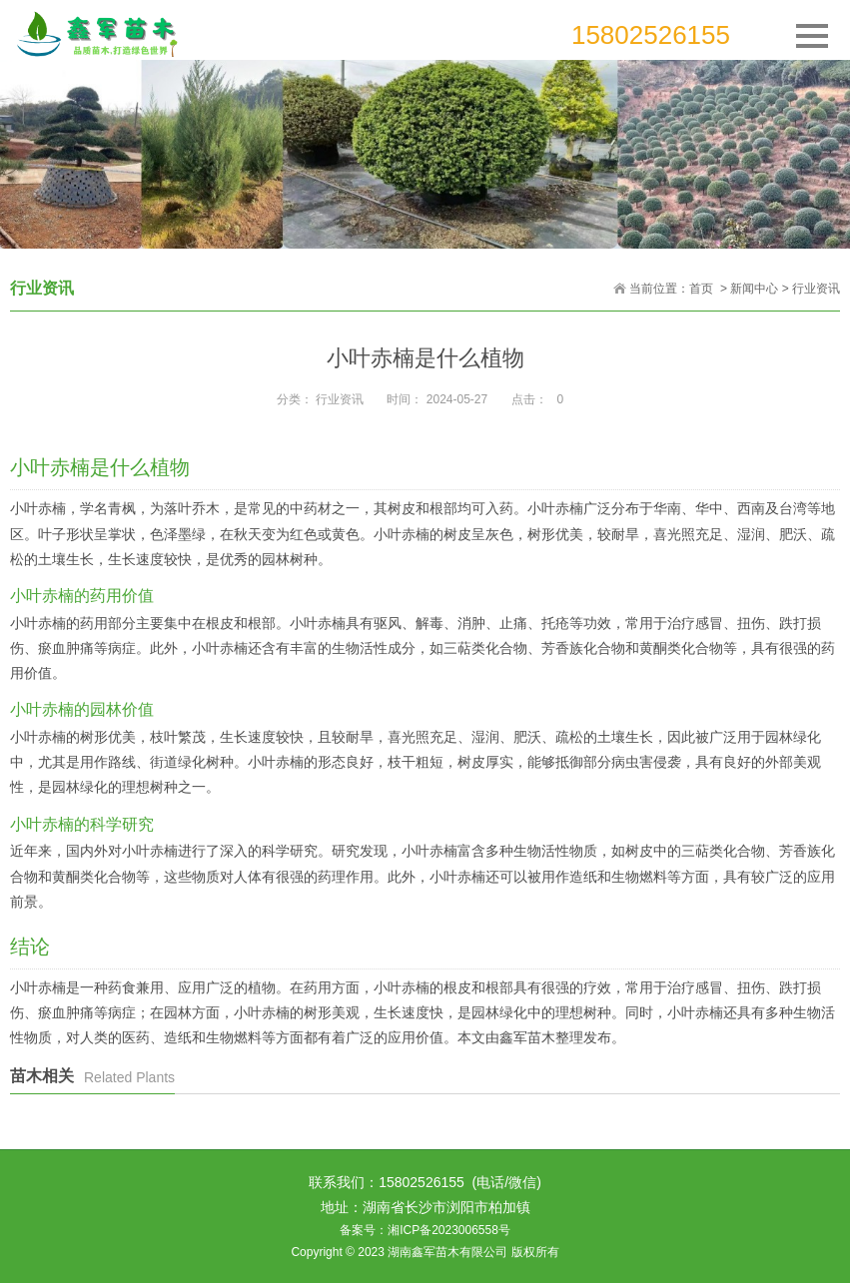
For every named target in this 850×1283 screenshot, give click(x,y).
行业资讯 (816, 289)
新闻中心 (754, 289)
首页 (701, 289)
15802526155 (650, 35)
